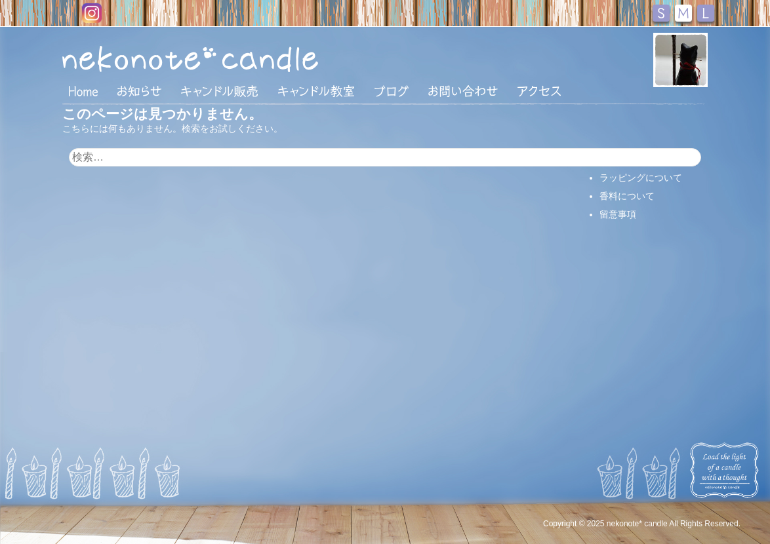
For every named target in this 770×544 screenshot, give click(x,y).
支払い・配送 (627, 159)
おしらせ (139, 91)
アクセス (539, 91)
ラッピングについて (640, 177)
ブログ (392, 91)
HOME (83, 90)
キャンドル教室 (316, 91)
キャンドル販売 (219, 91)
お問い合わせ (463, 91)
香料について (627, 196)
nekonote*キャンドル (230, 58)
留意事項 (617, 214)
